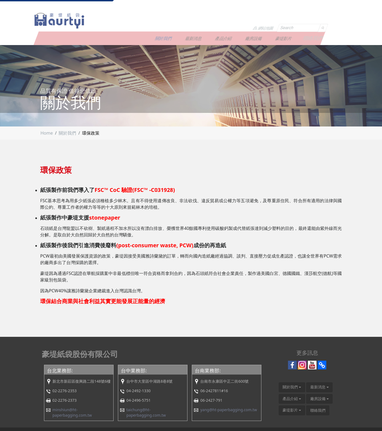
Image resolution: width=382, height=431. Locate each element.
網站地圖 (283, 7)
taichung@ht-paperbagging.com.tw (146, 396)
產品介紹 (247, 20)
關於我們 (187, 20)
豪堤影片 (307, 20)
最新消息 (217, 20)
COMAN (331, 421)
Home (46, 117)
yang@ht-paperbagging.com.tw (228, 393)
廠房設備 (278, 20)
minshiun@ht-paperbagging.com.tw (72, 396)
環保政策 (90, 117)
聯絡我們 (338, 20)
